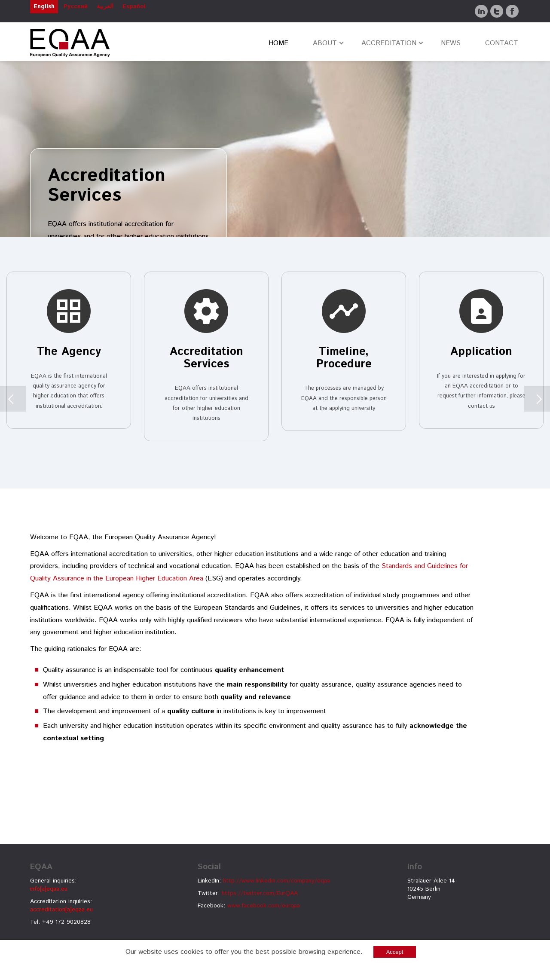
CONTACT (501, 43)
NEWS (451, 43)
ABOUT (325, 43)
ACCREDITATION (388, 43)
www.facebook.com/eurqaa (263, 905)
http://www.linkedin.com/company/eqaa (276, 880)
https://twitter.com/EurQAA (260, 893)
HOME (278, 43)
